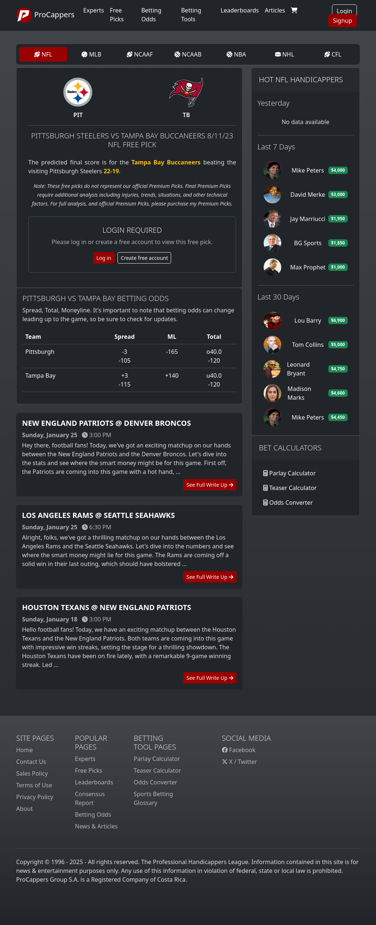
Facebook (239, 750)
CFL (332, 54)
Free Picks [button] (117, 14)
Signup (342, 21)
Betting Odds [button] (151, 14)
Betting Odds (93, 814)
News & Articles (96, 826)
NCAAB (187, 54)
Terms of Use (34, 785)
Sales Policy (32, 773)
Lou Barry (307, 320)
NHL (284, 54)
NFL (43, 54)
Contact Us (31, 762)
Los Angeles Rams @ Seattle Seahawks (98, 515)
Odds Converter (291, 502)
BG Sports (308, 243)
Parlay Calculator (292, 473)
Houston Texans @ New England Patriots (106, 607)
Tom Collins (307, 345)
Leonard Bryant (298, 368)
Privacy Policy (34, 797)
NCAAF (140, 54)
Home (24, 750)
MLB (91, 54)
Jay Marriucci (307, 219)
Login (344, 11)
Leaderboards (240, 10)
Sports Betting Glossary (153, 798)
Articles (275, 10)
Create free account (144, 257)
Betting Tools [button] (191, 14)
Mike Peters (308, 170)
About (24, 809)
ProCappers (45, 15)
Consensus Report (90, 798)
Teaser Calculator (293, 488)
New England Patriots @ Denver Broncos (106, 423)
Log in (104, 257)
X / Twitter (239, 762)
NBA (236, 54)
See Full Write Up (210, 484)
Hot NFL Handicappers (301, 79)
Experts (93, 10)
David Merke (307, 195)
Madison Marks (299, 393)
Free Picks (88, 770)
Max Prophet (307, 267)
